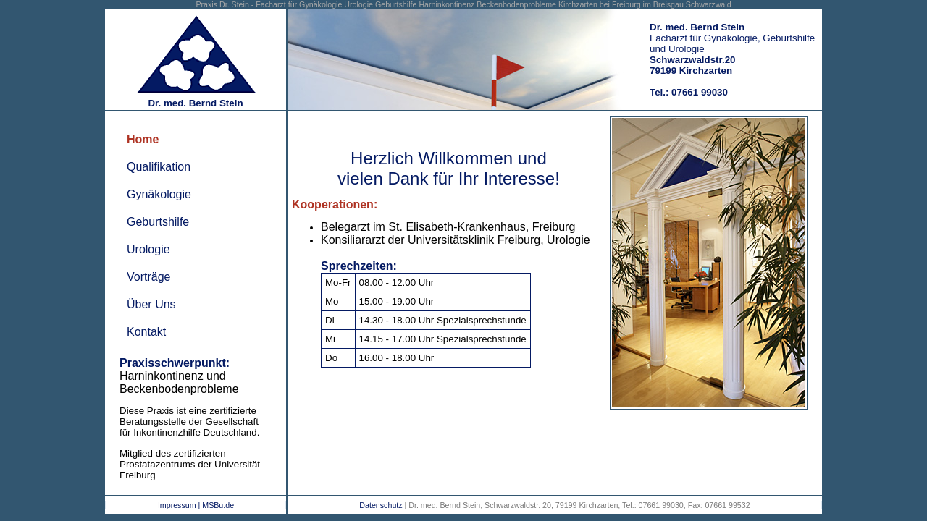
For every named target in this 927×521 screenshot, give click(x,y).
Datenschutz (380, 505)
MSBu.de (218, 505)
